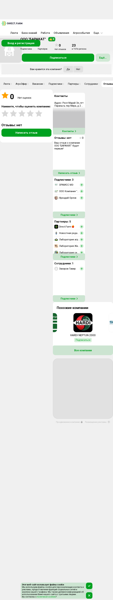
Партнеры (74, 84)
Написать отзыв (26, 132)
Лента (14, 32)
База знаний (29, 32)
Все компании (83, 350)
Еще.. (98, 32)
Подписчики (56, 84)
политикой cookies (46, 596)
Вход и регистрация (21, 43)
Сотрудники (91, 84)
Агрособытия (81, 32)
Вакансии (38, 84)
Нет (78, 69)
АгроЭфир (22, 84)
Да (68, 69)
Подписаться (58, 57)
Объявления (61, 32)
